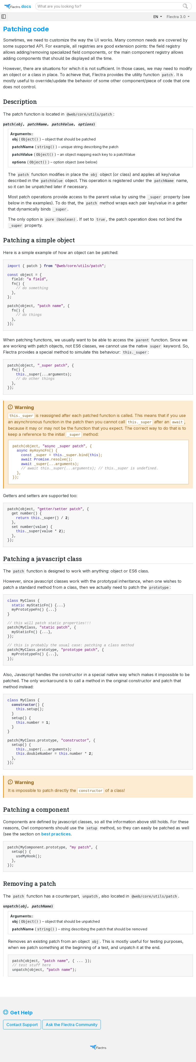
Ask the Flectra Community (71, 1024)
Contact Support (22, 1024)
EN (156, 17)
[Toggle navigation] (3, 17)
